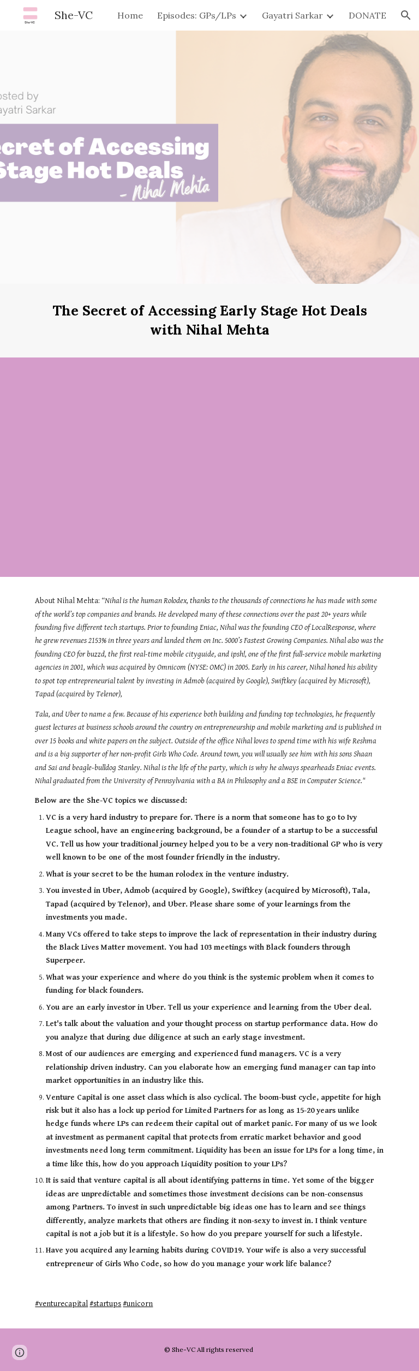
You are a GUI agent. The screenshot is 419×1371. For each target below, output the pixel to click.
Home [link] (130, 15)
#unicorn (138, 1303)
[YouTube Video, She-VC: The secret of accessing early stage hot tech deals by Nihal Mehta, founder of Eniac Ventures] (209, 467)
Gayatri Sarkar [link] (292, 15)
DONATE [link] (367, 15)
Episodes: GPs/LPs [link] (196, 15)
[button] (406, 15)
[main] (209, 320)
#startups (105, 1303)
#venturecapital (61, 1303)
